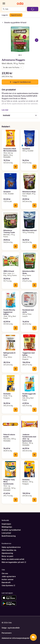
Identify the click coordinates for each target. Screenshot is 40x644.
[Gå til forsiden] (20, 3)
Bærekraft (6, 582)
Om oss (5, 573)
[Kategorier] (4, 3)
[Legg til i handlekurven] (15, 167)
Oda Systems (8, 585)
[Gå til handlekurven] (32, 9)
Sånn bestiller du (9, 550)
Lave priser (6, 533)
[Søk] (4, 9)
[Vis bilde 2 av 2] (20, 55)
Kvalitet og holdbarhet (11, 530)
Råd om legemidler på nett (14, 562)
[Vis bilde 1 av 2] (19, 55)
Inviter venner (8, 579)
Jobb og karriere (9, 576)
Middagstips (7, 527)
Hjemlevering (7, 553)
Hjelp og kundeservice (11, 547)
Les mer (5, 110)
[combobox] (15, 9)
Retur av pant (7, 556)
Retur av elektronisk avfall (13, 559)
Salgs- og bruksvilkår (11, 628)
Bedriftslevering (9, 536)
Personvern (7, 633)
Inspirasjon (6, 524)
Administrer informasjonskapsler (16, 638)
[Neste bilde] (36, 40)
